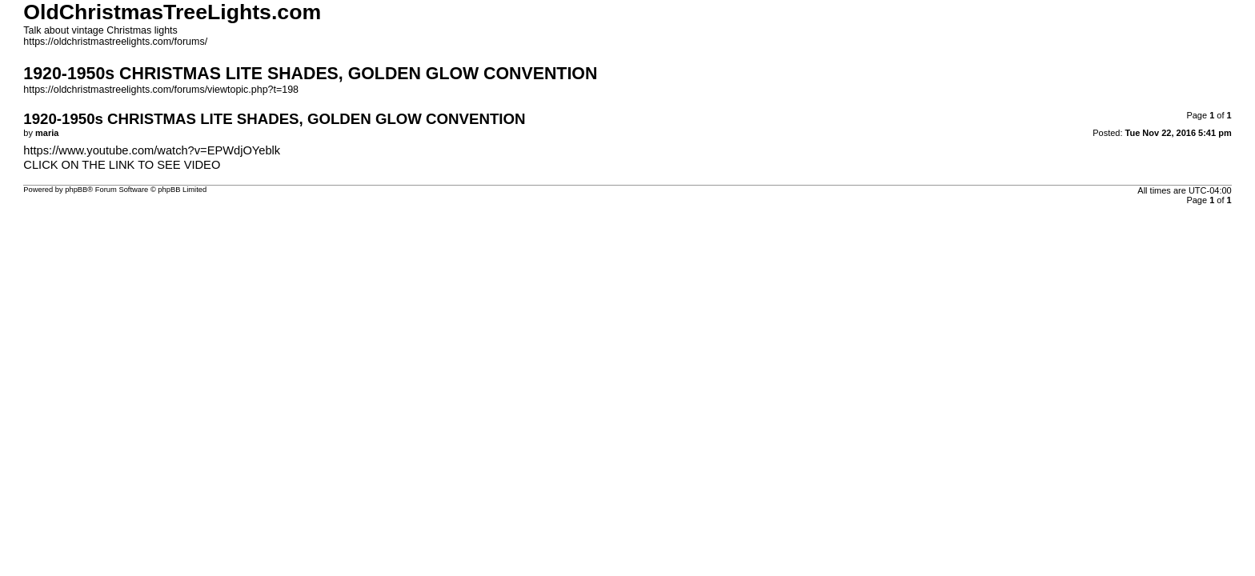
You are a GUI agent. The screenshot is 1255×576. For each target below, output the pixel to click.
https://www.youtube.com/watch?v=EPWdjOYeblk (151, 150)
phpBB (76, 190)
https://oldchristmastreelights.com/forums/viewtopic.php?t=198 (161, 89)
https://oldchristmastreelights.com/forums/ (115, 41)
